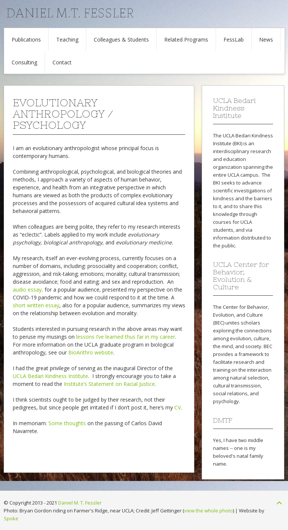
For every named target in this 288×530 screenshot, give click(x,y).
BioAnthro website (90, 352)
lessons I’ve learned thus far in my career (125, 336)
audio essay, (28, 289)
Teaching (67, 39)
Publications (26, 39)
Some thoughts (67, 423)
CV (177, 407)
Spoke (11, 518)
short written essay (36, 305)
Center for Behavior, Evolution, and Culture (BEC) (241, 315)
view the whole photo (208, 510)
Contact (62, 62)
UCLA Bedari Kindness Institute (50, 376)
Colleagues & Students (121, 39)
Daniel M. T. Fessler (80, 502)
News (266, 39)
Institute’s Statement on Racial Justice (109, 383)
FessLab (234, 39)
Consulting (24, 62)
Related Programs (186, 39)
